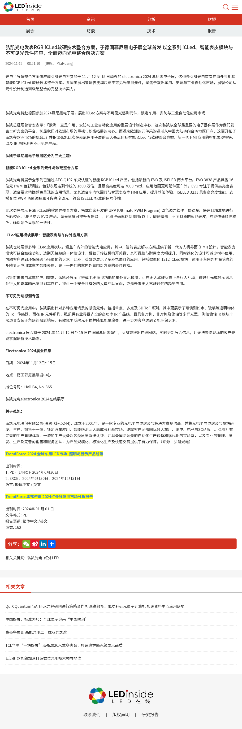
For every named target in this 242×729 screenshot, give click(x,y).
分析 (151, 19)
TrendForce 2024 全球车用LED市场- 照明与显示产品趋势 (54, 453)
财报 (211, 19)
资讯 (90, 19)
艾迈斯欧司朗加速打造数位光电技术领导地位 (43, 658)
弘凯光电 (34, 557)
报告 (211, 30)
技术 (151, 30)
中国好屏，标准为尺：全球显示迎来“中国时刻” (47, 619)
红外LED (51, 557)
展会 (30, 30)
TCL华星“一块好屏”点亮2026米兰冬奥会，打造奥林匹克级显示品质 (64, 645)
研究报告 (151, 714)
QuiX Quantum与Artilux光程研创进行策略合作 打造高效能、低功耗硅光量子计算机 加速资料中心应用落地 (94, 606)
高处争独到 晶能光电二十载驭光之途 (36, 632)
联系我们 (90, 714)
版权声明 (121, 714)
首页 (30, 19)
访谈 (90, 30)
